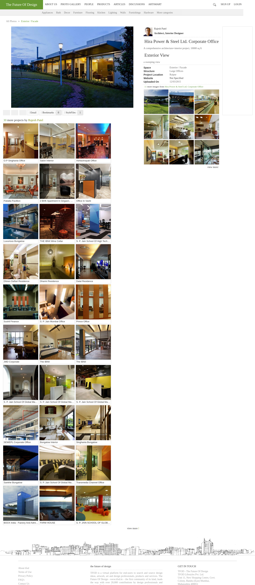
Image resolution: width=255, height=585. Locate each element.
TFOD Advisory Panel (25, 493)
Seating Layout (106, 558)
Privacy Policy (21, 481)
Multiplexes (145, 547)
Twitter (14, 112)
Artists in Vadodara (194, 532)
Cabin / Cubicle (52, 558)
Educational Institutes (189, 547)
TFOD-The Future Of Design (28, 565)
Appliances (53, 12)
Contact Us (20, 489)
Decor (73, 12)
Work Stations (121, 558)
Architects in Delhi (45, 528)
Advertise (19, 497)
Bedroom (38, 558)
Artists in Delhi (122, 532)
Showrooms (57, 547)
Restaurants (44, 547)
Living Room (67, 558)
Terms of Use (21, 478)
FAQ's (17, 485)
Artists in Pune (138, 532)
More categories (174, 12)
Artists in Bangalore (156, 532)
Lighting (118, 12)
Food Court (120, 547)
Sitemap (18, 501)
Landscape (80, 558)
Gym (141, 558)
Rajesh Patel (160, 28)
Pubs (136, 547)
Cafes (73, 547)
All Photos (11, 21)
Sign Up (237, 4)
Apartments (31, 547)
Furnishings (140, 12)
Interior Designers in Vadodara (81, 532)
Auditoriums (158, 547)
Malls (67, 547)
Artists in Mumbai (105, 532)
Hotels (90, 547)
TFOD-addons (21, 505)
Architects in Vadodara (130, 528)
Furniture (83, 12)
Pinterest (22, 112)
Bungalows (19, 547)
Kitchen (107, 12)
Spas (97, 547)
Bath (64, 12)
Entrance (133, 558)
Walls (129, 12)
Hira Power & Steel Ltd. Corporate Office (184, 86)
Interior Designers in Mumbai (156, 528)
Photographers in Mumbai (217, 532)
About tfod (19, 474)
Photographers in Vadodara (26, 535)
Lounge (81, 547)
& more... (203, 547)
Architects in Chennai (108, 528)
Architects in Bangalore (85, 528)
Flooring (96, 12)
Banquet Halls (107, 547)
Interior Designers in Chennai (51, 532)
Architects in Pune (64, 528)
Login (249, 4)
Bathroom (28, 558)
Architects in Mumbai (24, 528)
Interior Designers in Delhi (184, 528)
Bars (130, 547)
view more (213, 167)
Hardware (154, 12)
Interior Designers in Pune (210, 528)
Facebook (6, 112)
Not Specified (176, 78)
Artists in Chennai (175, 532)
